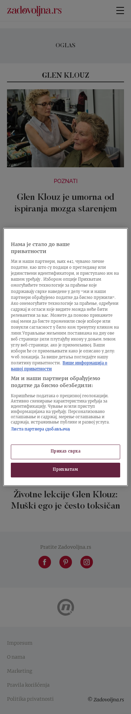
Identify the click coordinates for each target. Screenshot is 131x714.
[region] (65, 357)
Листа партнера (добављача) (40, 430)
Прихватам (65, 470)
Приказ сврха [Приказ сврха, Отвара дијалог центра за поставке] (66, 452)
